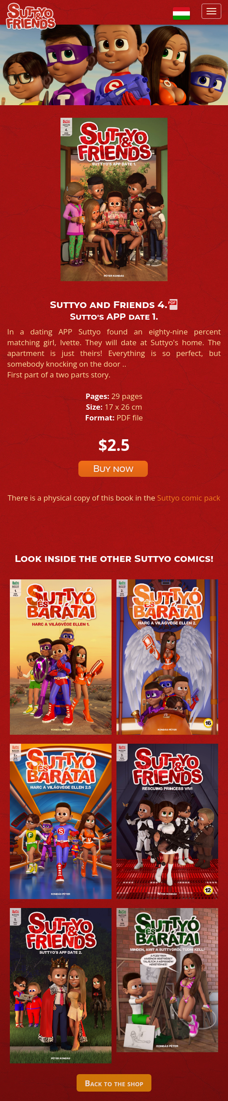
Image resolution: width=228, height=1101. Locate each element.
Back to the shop (114, 1082)
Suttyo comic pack (188, 498)
